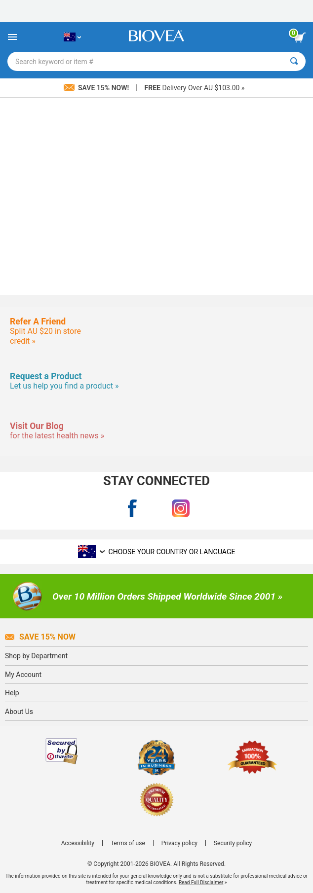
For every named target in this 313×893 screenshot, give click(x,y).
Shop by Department (36, 656)
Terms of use (128, 843)
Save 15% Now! (97, 88)
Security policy (233, 843)
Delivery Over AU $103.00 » (195, 88)
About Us (19, 711)
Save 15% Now (40, 637)
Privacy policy (179, 843)
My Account (23, 675)
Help (12, 693)
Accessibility (77, 843)
